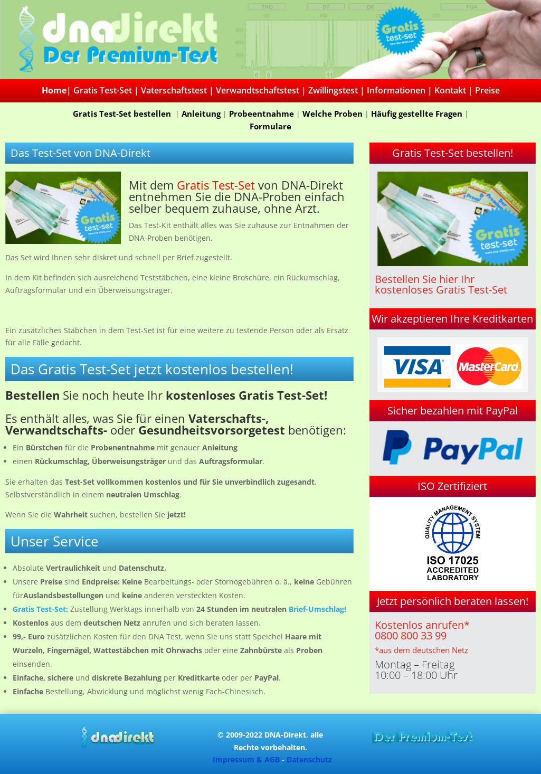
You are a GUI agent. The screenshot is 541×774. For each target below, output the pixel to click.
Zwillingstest (333, 90)
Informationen (396, 90)
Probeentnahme (261, 113)
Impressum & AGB (246, 759)
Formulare (270, 126)
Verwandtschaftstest (257, 90)
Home (54, 90)
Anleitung (201, 113)
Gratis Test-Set (102, 90)
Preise (487, 90)
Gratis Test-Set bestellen (123, 113)
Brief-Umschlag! (317, 609)
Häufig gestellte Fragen (416, 113)
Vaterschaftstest (174, 90)
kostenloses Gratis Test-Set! (246, 395)
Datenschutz (309, 759)
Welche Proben (332, 113)
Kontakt (450, 90)
